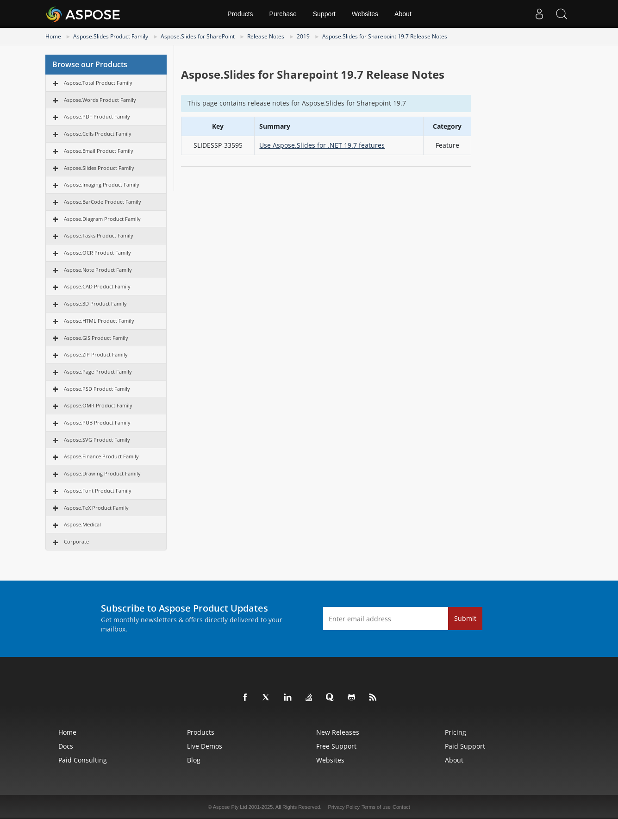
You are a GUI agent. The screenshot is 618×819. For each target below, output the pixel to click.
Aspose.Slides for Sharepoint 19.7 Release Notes (384, 36)
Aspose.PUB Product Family (97, 422)
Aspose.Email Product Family (98, 150)
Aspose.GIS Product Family (96, 337)
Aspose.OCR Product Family (97, 252)
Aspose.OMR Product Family (98, 405)
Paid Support (465, 746)
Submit (465, 618)
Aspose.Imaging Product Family (101, 184)
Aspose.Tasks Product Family (98, 235)
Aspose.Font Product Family (97, 490)
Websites (365, 14)
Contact (401, 807)
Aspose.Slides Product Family (110, 36)
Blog (193, 760)
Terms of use (376, 807)
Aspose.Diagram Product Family (102, 218)
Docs (65, 746)
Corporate (76, 541)
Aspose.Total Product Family (98, 82)
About (403, 14)
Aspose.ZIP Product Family (96, 354)
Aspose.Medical (82, 524)
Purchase (283, 14)
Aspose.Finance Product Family (101, 456)
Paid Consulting (82, 760)
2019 (303, 36)
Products (240, 14)
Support (324, 14)
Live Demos (204, 746)
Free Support (336, 746)
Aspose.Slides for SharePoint (198, 36)
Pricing (455, 732)
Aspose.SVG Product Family (97, 439)
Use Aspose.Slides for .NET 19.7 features (322, 145)
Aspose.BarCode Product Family (102, 201)
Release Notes (265, 36)
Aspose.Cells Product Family (97, 133)
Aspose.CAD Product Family (97, 286)
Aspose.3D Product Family (95, 303)
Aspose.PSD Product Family (97, 388)
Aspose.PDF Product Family (97, 116)
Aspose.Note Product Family (98, 269)
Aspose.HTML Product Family (99, 320)
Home (53, 36)
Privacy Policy (344, 807)
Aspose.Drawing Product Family (102, 473)
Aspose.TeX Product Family (96, 507)
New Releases (337, 732)
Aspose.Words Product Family (100, 99)
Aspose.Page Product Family (98, 371)
